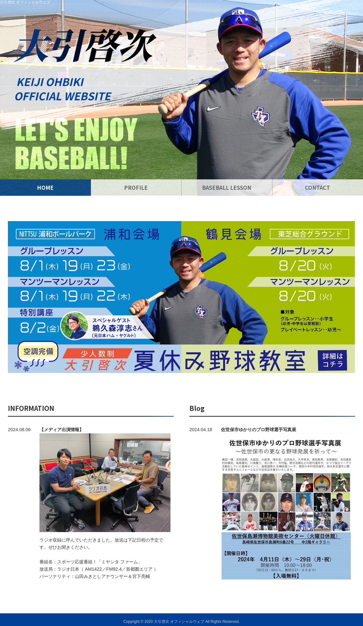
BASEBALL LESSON (226, 187)
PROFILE (136, 187)
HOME (45, 187)
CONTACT (317, 187)
